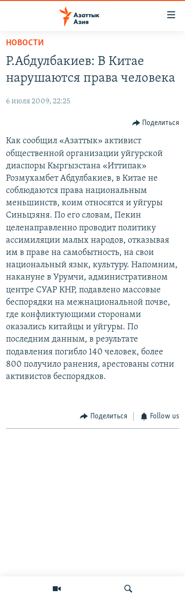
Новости (25, 43)
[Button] (156, 123)
